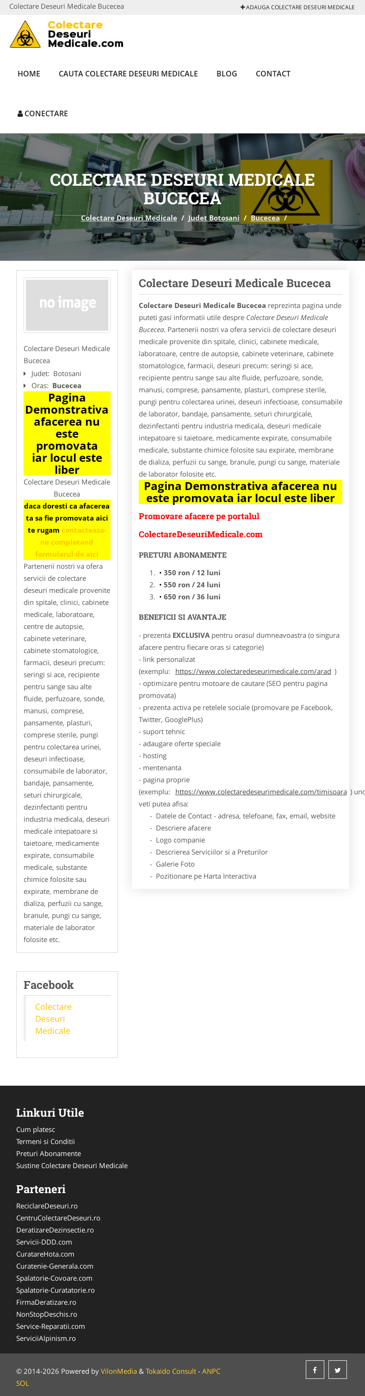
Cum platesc (35, 1129)
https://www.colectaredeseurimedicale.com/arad (253, 671)
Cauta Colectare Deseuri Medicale (128, 74)
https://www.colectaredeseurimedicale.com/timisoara (261, 791)
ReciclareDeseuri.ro (47, 1205)
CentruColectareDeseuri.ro (58, 1217)
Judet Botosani (214, 217)
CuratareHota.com (45, 1253)
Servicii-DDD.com (44, 1241)
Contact (273, 74)
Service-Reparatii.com (50, 1326)
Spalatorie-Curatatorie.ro (55, 1290)
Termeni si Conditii (45, 1141)
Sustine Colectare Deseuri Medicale (72, 1165)
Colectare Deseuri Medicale (129, 217)
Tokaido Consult (171, 1371)
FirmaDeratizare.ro (46, 1302)
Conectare (43, 113)
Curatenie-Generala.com (54, 1265)
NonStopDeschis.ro (46, 1314)
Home (29, 74)
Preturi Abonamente (48, 1153)
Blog (227, 74)
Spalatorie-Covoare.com (54, 1278)
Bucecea (265, 217)
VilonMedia (119, 1371)
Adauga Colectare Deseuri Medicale (298, 7)
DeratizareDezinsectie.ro (55, 1229)
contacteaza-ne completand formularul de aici (70, 542)
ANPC (211, 1371)
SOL (22, 1383)
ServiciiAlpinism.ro (46, 1338)
